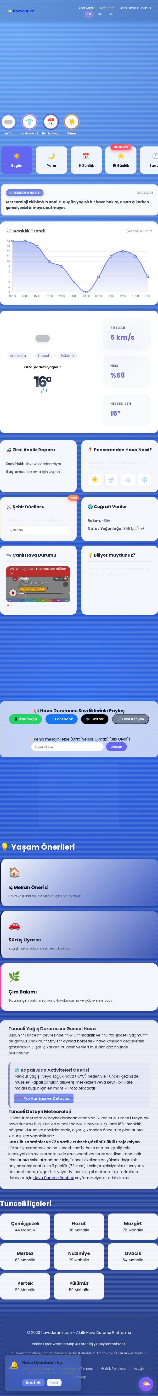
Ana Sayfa (87, 7)
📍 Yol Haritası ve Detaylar (44, 1098)
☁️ (128, 479)
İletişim (140, 1368)
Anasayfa (18, 355)
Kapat (54, 1382)
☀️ (94, 479)
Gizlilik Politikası (113, 1368)
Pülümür (68, 355)
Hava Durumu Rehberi (53, 1178)
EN (110, 14)
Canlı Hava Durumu (134, 7)
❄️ (144, 479)
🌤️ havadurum (20, 11)
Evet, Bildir (33, 1382)
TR (89, 14)
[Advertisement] (79, 68)
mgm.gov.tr (107, 1353)
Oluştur (116, 746)
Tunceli (43, 355)
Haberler (107, 7)
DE (100, 14)
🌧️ (111, 479)
